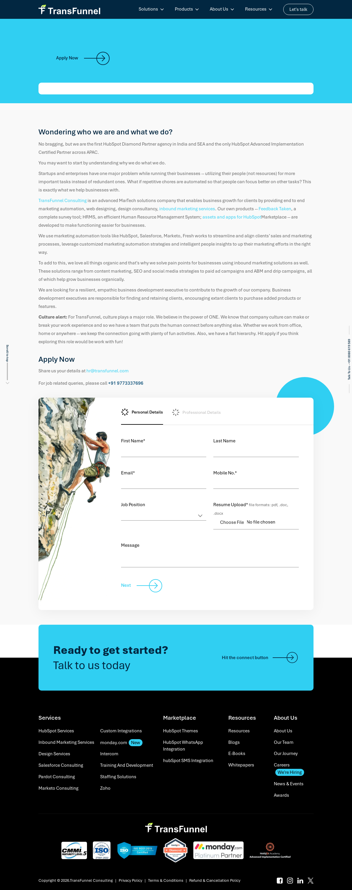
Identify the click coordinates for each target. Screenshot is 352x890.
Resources (239, 731)
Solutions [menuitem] (148, 9)
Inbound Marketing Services (66, 742)
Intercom (109, 754)
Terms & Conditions (165, 880)
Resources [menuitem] (255, 9)
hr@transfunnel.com (107, 371)
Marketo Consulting (58, 788)
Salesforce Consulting (60, 765)
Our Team (284, 742)
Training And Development (126, 765)
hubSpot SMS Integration (188, 761)
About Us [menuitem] (219, 9)
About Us (283, 731)
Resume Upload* (250, 509)
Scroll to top (7, 353)
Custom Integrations (121, 731)
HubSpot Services (56, 731)
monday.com (121, 742)
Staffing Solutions (118, 777)
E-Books (236, 753)
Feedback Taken (275, 209)
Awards (281, 795)
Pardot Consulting (56, 777)
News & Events (289, 784)
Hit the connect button (260, 657)
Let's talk (298, 9)
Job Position (133, 505)
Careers (289, 769)
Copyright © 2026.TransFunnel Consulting (75, 880)
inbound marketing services (187, 209)
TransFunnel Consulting (63, 201)
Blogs (234, 742)
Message (130, 545)
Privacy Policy (130, 880)
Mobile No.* (225, 473)
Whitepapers (241, 765)
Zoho (105, 788)
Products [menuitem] (184, 9)
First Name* (133, 441)
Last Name (224, 441)
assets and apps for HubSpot (231, 217)
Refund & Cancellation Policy (214, 880)
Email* (128, 473)
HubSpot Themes (180, 731)
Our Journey (286, 753)
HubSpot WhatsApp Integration (183, 745)
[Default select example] (164, 515)
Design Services (54, 754)
